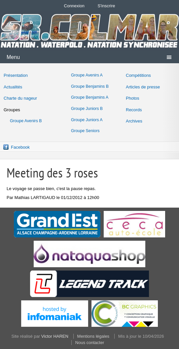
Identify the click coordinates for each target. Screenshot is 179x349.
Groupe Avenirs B (26, 121)
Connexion (74, 5)
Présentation (16, 75)
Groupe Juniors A (86, 120)
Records (134, 109)
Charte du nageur (20, 98)
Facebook (20, 147)
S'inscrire (106, 5)
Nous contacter (89, 342)
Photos (132, 98)
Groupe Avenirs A (87, 75)
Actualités (13, 86)
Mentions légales (93, 336)
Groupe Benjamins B (90, 86)
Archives (134, 121)
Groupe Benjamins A (89, 97)
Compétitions (138, 75)
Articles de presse (143, 86)
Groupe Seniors (85, 130)
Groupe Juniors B (87, 108)
